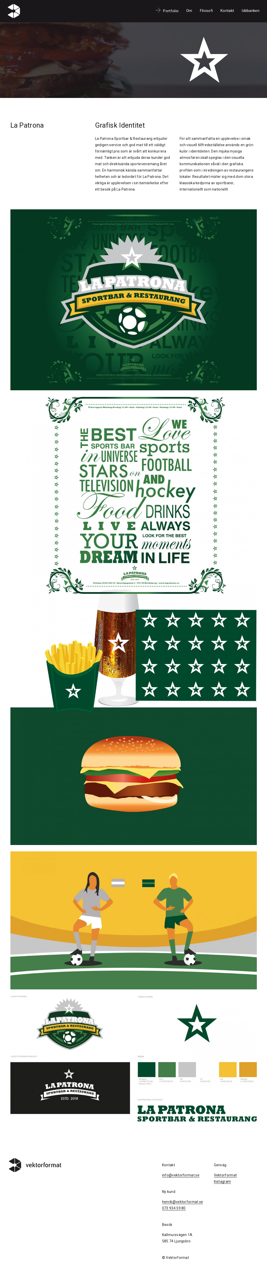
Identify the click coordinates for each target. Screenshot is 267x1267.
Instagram (222, 1181)
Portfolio (171, 11)
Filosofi (206, 10)
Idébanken (250, 10)
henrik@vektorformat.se (182, 1202)
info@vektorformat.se (180, 1175)
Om (189, 10)
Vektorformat (225, 1175)
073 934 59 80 (174, 1208)
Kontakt (227, 10)
